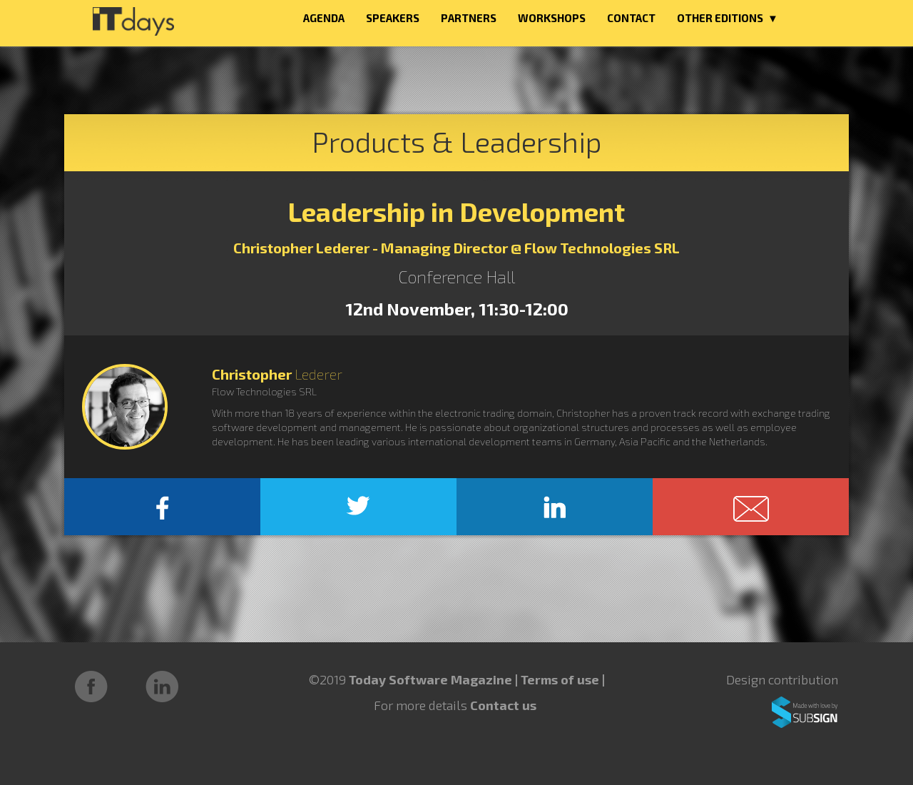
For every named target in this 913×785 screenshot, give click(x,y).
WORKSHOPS (552, 17)
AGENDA (324, 17)
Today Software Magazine (430, 679)
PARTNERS (468, 17)
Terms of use (561, 679)
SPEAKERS (392, 17)
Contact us (503, 705)
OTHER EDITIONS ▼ (727, 17)
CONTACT (631, 17)
